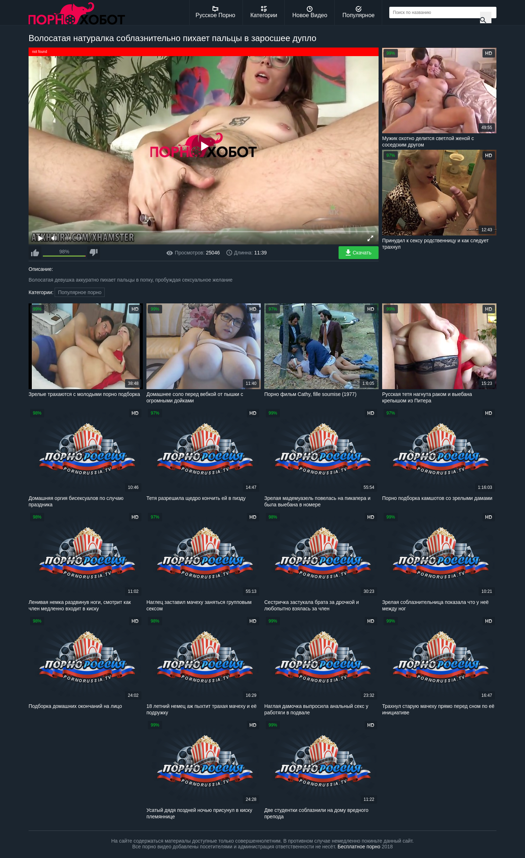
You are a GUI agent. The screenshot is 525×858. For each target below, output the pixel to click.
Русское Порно (215, 12)
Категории (263, 12)
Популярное (358, 12)
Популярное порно (79, 292)
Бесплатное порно (359, 846)
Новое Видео (310, 12)
